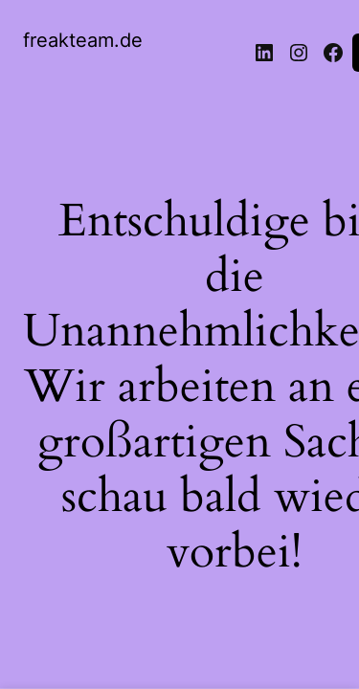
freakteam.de (83, 40)
